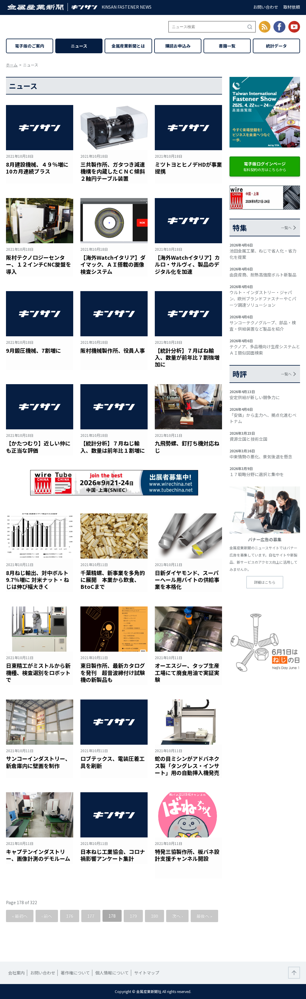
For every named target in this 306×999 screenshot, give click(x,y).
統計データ (276, 46)
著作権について (75, 973)
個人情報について (112, 973)
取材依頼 (291, 7)
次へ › (177, 916)
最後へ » (204, 916)
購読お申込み (177, 46)
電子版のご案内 (29, 46)
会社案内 (16, 973)
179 (133, 916)
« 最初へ (19, 916)
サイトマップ (146, 973)
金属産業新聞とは (128, 46)
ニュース (79, 46)
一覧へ (286, 227)
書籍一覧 (227, 46)
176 (69, 916)
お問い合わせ (265, 7)
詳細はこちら (265, 582)
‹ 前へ (47, 916)
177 (90, 916)
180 (154, 916)
